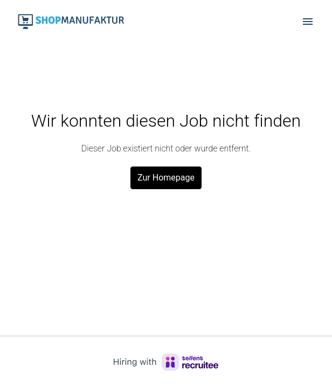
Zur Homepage (166, 177)
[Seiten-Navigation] (307, 21)
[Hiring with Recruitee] (166, 362)
